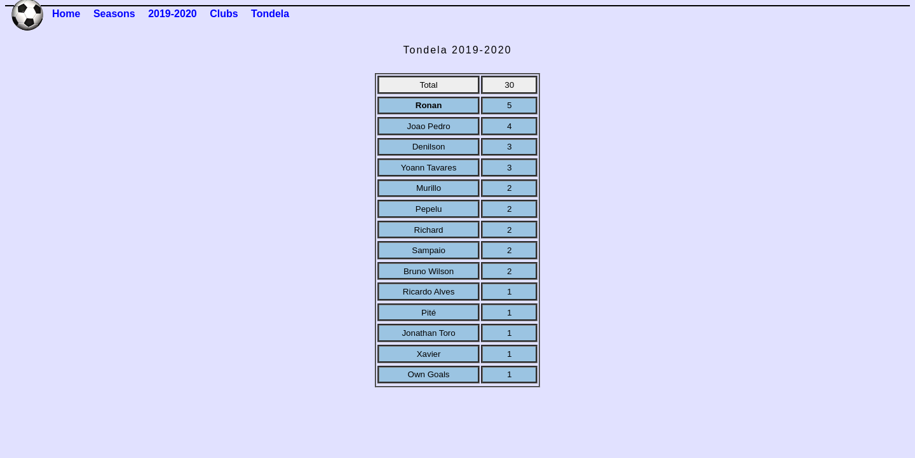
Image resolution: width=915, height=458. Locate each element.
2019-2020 (172, 13)
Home (66, 13)
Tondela (270, 13)
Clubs (224, 13)
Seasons (114, 13)
